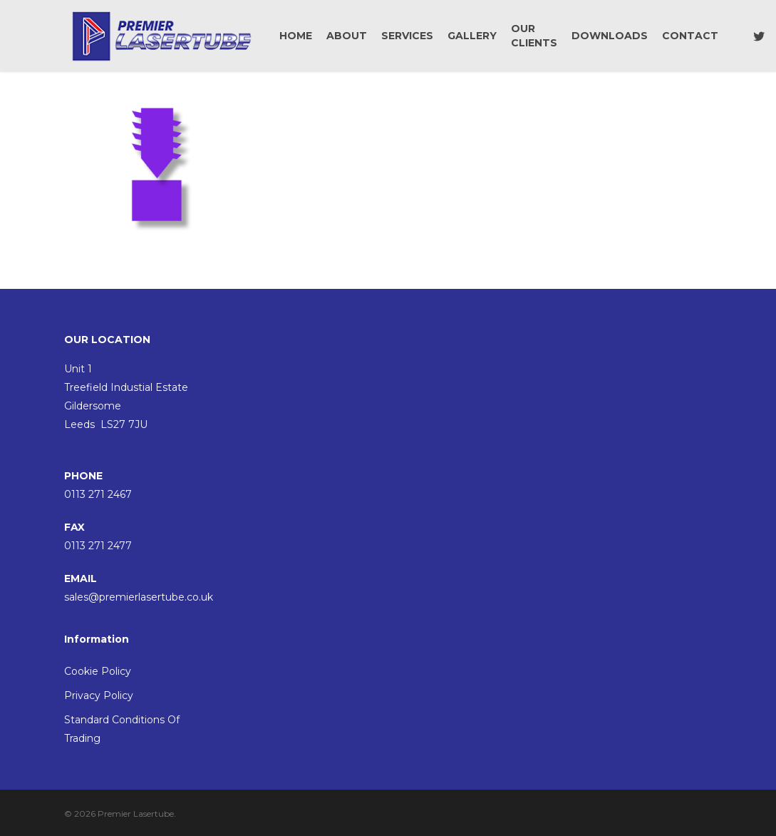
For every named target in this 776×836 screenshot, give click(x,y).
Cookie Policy (97, 671)
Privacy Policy (98, 695)
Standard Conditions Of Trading (122, 729)
